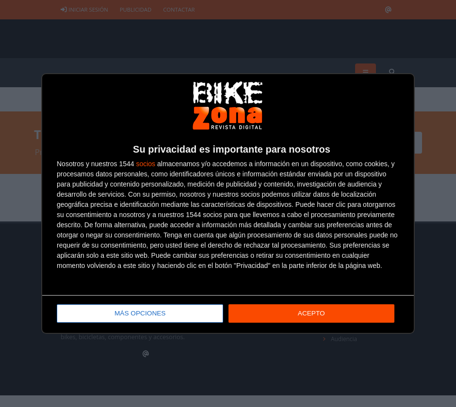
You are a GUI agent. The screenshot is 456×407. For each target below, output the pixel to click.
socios (145, 164)
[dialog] (228, 204)
